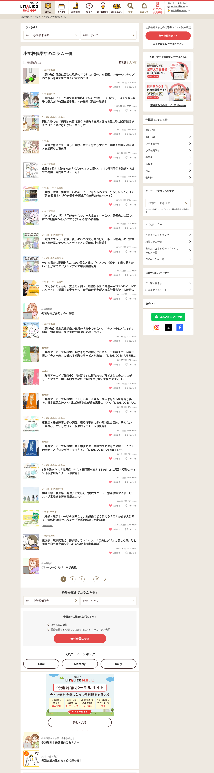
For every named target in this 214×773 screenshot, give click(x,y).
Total (41, 664)
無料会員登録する (168, 35)
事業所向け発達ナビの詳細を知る (168, 105)
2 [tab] (77, 730)
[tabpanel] (80, 701)
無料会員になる (79, 639)
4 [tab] (87, 730)
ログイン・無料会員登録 (171, 209)
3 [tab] (82, 730)
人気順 (133, 62)
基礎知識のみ (32, 62)
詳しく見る (80, 722)
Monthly (80, 664)
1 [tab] (72, 730)
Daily (118, 664)
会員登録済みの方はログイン (168, 44)
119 (96, 579)
